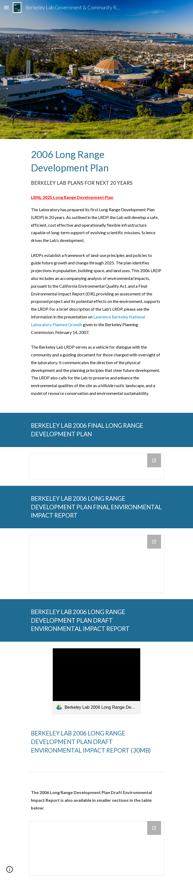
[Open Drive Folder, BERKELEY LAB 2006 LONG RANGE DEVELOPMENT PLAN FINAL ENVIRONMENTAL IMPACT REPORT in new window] (154, 542)
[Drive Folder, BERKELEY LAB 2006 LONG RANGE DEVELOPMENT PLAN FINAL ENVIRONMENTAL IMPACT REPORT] (96, 564)
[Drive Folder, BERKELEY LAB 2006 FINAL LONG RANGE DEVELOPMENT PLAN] (96, 466)
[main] (96, 275)
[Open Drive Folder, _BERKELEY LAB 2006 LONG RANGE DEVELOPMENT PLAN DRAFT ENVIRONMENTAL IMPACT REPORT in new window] (154, 828)
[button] (6, 7)
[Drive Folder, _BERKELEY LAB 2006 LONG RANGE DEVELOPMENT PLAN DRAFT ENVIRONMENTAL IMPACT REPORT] (96, 848)
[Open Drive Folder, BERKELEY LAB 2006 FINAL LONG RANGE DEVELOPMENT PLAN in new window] (154, 460)
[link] (96, 681)
